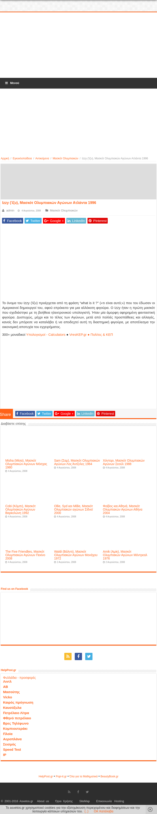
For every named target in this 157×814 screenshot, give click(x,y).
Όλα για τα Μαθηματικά (84, 776)
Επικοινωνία (104, 801)
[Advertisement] (78, 45)
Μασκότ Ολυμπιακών (65, 158)
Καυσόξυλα (12, 708)
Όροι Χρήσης (64, 801)
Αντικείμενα (42, 158)
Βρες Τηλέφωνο (15, 723)
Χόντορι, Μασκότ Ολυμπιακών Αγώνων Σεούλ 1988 (124, 462)
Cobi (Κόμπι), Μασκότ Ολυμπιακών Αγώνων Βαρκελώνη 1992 (20, 509)
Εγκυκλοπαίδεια (22, 158)
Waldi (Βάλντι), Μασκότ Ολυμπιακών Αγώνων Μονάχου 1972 (75, 555)
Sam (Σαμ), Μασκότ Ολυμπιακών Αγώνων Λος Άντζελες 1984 (77, 462)
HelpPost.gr (46, 776)
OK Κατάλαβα (103, 811)
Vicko (7, 697)
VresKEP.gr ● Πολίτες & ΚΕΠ (91, 334)
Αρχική (5, 158)
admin (10, 210)
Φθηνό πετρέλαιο (17, 718)
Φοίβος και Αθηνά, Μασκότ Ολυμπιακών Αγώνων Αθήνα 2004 (122, 509)
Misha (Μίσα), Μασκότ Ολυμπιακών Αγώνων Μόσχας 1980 (26, 464)
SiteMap (84, 801)
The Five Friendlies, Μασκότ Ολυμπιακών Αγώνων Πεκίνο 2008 (25, 555)
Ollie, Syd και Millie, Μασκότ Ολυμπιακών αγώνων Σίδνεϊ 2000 (73, 509)
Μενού (12, 83)
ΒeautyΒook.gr (109, 776)
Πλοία (7, 734)
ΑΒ (5, 687)
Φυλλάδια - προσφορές (19, 677)
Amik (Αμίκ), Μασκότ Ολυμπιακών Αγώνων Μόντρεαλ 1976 (125, 555)
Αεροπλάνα (12, 739)
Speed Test (12, 749)
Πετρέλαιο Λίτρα (16, 713)
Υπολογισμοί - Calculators (45, 334)
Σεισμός (9, 744)
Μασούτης (11, 692)
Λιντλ (7, 681)
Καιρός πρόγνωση (18, 702)
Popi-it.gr (61, 776)
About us (43, 801)
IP (4, 755)
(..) (86, 811)
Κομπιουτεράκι (15, 728)
